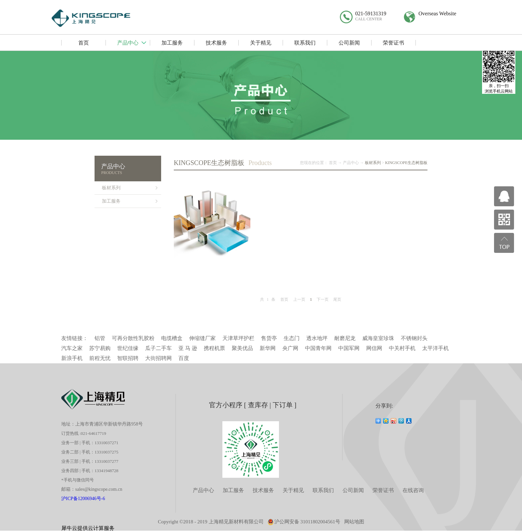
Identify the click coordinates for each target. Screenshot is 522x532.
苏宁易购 (100, 348)
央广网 (290, 348)
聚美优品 (242, 348)
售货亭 (269, 338)
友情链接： (74, 338)
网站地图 (354, 521)
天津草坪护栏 (238, 338)
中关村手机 (402, 348)
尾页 (337, 299)
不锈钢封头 (414, 338)
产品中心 (351, 162)
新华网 (268, 348)
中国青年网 (318, 348)
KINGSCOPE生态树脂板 (406, 162)
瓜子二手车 (158, 348)
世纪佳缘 (127, 348)
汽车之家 (72, 348)
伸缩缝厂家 (202, 338)
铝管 (100, 338)
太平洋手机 (435, 348)
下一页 (323, 299)
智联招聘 (127, 358)
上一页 (299, 299)
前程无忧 (100, 358)
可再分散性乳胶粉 (133, 338)
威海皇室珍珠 (378, 338)
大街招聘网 (158, 358)
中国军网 (349, 348)
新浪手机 (72, 358)
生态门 (292, 338)
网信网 (374, 348)
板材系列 (373, 162)
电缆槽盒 (171, 338)
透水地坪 (317, 338)
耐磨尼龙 (345, 338)
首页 (284, 299)
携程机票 (214, 348)
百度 (183, 358)
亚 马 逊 (187, 348)
